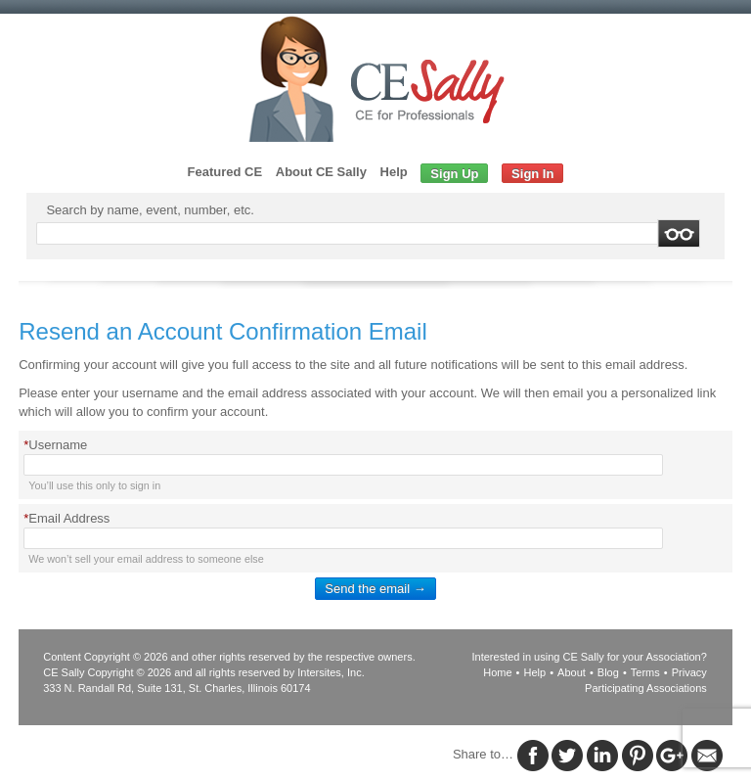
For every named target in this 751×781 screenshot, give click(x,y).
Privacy (689, 672)
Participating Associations (646, 688)
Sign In (532, 173)
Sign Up (454, 173)
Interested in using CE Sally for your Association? (589, 657)
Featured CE (225, 171)
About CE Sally (321, 171)
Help (394, 171)
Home (497, 672)
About (571, 672)
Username (55, 444)
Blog (608, 672)
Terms (645, 672)
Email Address (66, 518)
